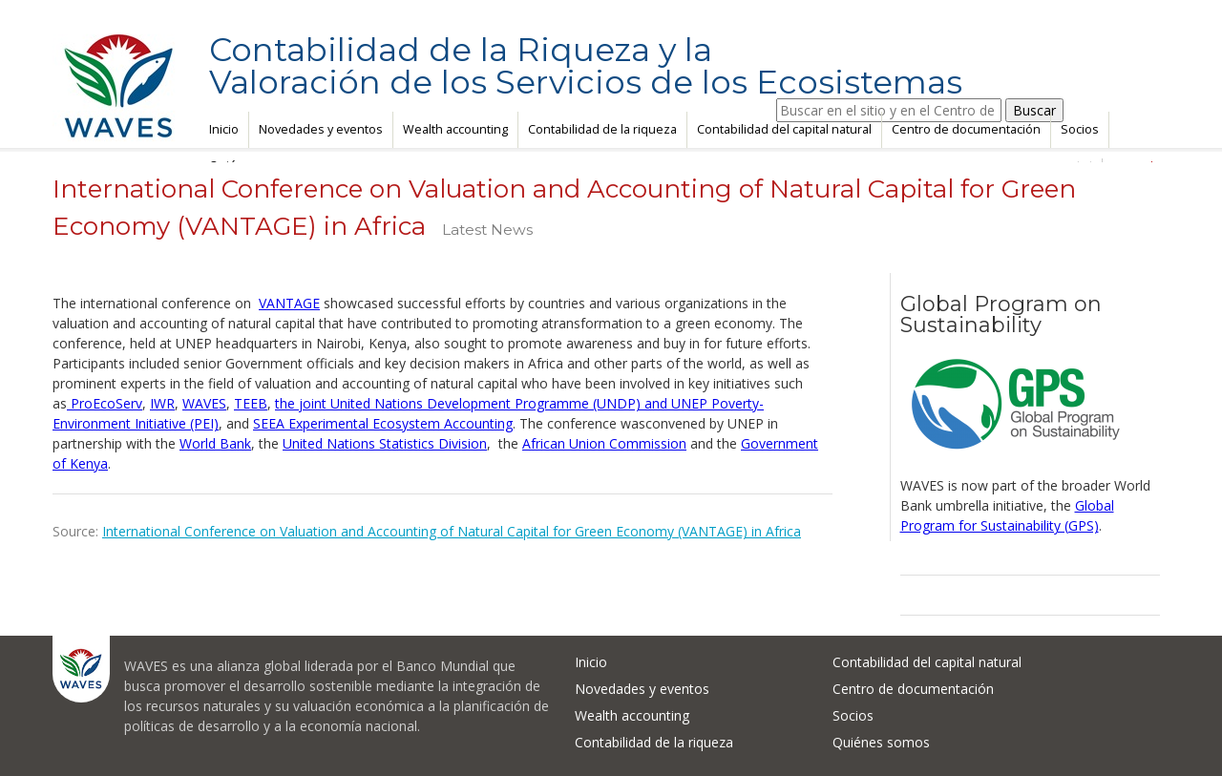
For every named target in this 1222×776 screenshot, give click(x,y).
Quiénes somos (881, 742)
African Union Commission (604, 443)
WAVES (204, 403)
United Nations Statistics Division (385, 443)
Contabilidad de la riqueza (602, 129)
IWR (162, 403)
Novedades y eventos (321, 129)
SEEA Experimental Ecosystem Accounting (383, 423)
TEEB (250, 403)
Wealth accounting (455, 129)
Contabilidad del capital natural (784, 129)
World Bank (215, 443)
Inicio (224, 129)
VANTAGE (289, 303)
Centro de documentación (966, 129)
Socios (1080, 129)
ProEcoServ (104, 403)
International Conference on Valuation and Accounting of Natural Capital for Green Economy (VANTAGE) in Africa (451, 531)
